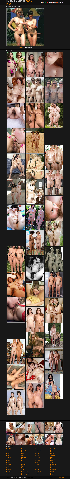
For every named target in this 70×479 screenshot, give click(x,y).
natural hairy (38, 466)
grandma (23, 467)
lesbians (37, 457)
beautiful (8, 464)
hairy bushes (24, 471)
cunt (22, 453)
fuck (22, 462)
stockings (52, 458)
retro (51, 450)
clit (22, 448)
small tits (52, 455)
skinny (52, 453)
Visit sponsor (29, 47)
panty (37, 473)
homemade (24, 474)
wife (51, 474)
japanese (38, 451)
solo (51, 457)
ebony (23, 455)
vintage (52, 471)
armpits (8, 451)
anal (8, 450)
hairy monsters (25, 473)
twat (51, 462)
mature (37, 460)
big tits (8, 466)
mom (37, 464)
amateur (8, 448)
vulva (52, 473)
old (36, 467)
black (8, 467)
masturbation (39, 458)
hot (36, 448)
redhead (52, 448)
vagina (52, 467)
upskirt (52, 466)
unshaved (53, 464)
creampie (23, 451)
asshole (8, 457)
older (37, 469)
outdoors (38, 471)
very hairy (53, 469)
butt (7, 473)
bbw (8, 460)
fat (22, 460)
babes (8, 458)
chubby (8, 474)
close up (23, 450)
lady (37, 453)
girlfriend (23, 464)
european (23, 457)
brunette (8, 471)
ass (7, 455)
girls (22, 466)
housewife (38, 450)
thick (51, 460)
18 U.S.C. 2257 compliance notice (26, 477)
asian (8, 453)
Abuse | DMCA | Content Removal (13, 477)
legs (37, 455)
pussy (37, 474)
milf (36, 462)
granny (23, 469)
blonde (8, 469)
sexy (51, 451)
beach (8, 462)
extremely (24, 458)
